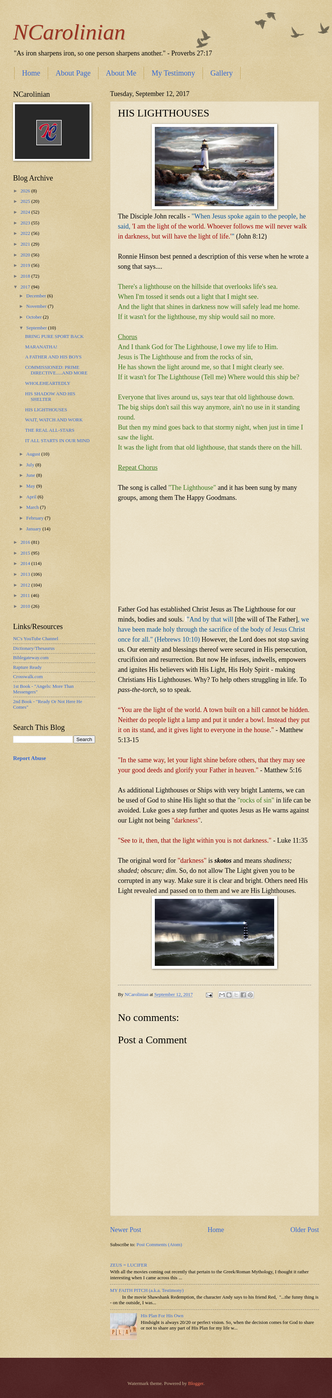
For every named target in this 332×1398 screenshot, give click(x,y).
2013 (26, 574)
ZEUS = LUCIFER (128, 1265)
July (30, 464)
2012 (26, 585)
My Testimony (173, 73)
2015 (26, 553)
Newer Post (125, 1229)
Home (31, 73)
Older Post (304, 1229)
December (36, 296)
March (33, 507)
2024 (26, 212)
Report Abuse (29, 758)
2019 (26, 265)
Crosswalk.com (28, 676)
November (37, 306)
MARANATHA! (41, 347)
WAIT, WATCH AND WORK (54, 419)
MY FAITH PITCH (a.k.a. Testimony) (147, 1290)
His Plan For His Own (162, 1315)
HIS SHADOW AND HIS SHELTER (50, 396)
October (34, 317)
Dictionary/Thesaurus (34, 648)
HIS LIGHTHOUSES (46, 409)
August (33, 454)
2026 (26, 191)
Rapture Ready (27, 667)
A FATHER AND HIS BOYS (53, 357)
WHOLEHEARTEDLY (48, 383)
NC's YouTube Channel (35, 638)
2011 (26, 595)
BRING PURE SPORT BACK (54, 336)
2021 (26, 244)
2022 (26, 233)
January (34, 529)
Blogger (195, 1383)
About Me (121, 73)
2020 (26, 255)
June (31, 475)
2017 (26, 287)
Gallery (221, 73)
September (37, 328)
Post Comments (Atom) (159, 1244)
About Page (73, 73)
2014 (26, 563)
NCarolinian (69, 32)
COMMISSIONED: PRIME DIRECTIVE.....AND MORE (56, 370)
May (31, 486)
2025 (26, 201)
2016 (26, 542)
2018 (26, 276)
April (31, 496)
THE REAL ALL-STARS (49, 430)
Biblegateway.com (30, 657)
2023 (26, 223)
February (35, 518)
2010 (26, 606)
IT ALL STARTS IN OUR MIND (57, 440)
